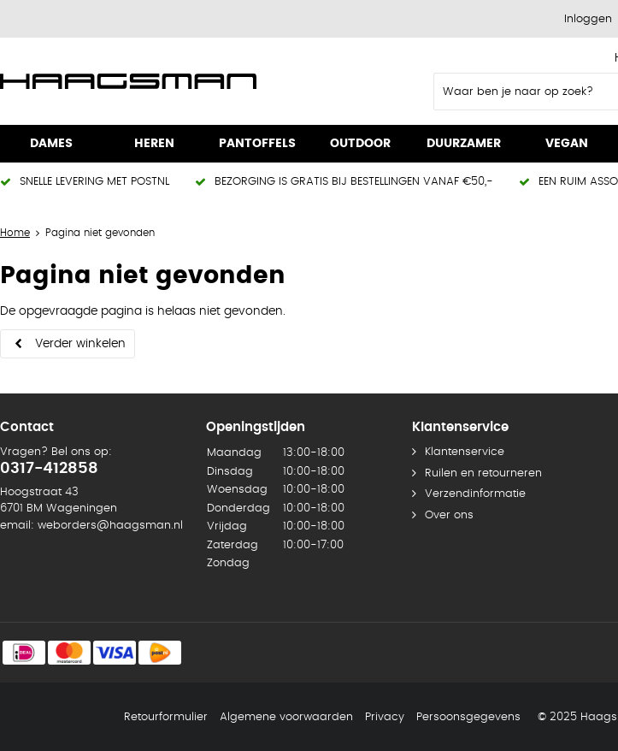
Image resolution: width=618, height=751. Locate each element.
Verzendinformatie (475, 494)
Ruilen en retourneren (483, 473)
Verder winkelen (80, 344)
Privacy (384, 717)
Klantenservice (464, 452)
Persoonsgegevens (468, 717)
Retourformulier (166, 717)
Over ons (449, 515)
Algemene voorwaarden (286, 717)
